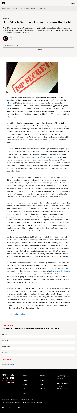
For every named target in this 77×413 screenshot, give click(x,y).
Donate (42, 380)
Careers (42, 376)
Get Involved (26, 389)
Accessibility (39, 402)
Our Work (9, 8)
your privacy (10, 364)
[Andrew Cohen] (9, 38)
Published (5, 45)
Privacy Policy (30, 402)
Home (3, 8)
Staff (41, 384)
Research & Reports (18, 8)
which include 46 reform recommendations (43, 157)
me (19, 203)
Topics (25, 376)
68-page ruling (61, 126)
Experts (25, 384)
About (24, 393)
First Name (5, 334)
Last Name (5, 340)
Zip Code (4, 352)
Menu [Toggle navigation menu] (73, 3)
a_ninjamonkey (19, 314)
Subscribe (43, 389)
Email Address (6, 346)
